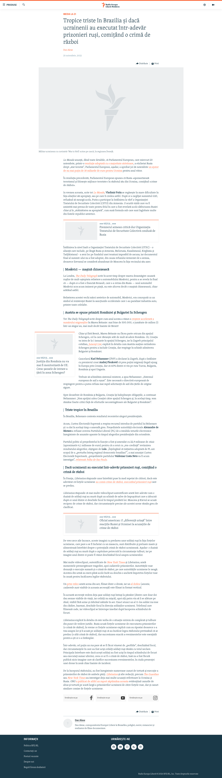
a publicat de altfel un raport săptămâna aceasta (102, 681)
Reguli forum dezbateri (35, 767)
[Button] (142, 64)
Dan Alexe (68, 50)
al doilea (135, 584)
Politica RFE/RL (31, 746)
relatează (91, 460)
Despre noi (29, 762)
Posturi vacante (31, 756)
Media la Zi (69, 14)
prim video (73, 584)
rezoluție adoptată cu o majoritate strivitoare (109, 163)
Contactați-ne (30, 751)
